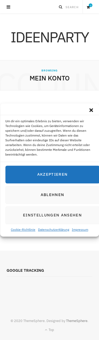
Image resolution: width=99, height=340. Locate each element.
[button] (91, 110)
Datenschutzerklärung (53, 230)
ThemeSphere (76, 321)
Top (49, 330)
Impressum (80, 230)
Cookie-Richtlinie (23, 230)
